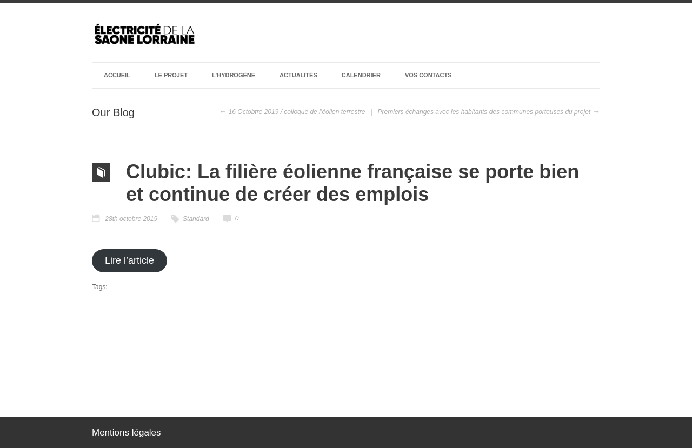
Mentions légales (126, 432)
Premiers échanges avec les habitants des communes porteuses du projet (484, 112)
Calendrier (361, 75)
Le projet (171, 75)
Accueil (117, 75)
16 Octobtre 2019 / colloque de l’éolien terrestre (297, 112)
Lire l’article (129, 260)
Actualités (298, 75)
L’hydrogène (233, 75)
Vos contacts (428, 75)
